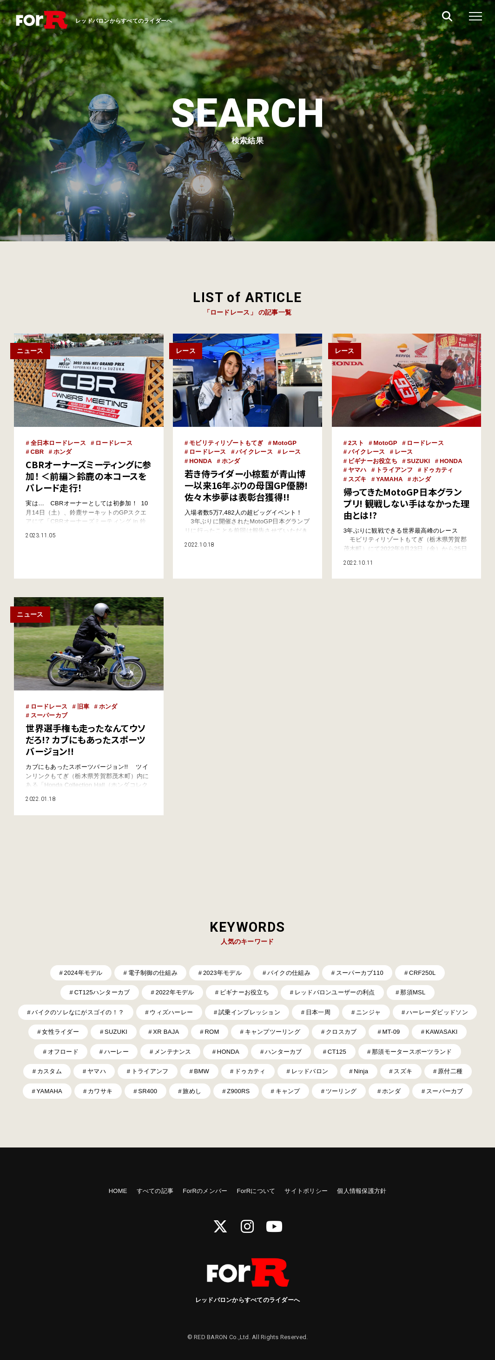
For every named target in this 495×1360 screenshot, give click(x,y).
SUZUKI (418, 461)
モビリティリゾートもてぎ (226, 442)
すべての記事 (155, 1190)
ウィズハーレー (171, 1012)
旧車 (83, 706)
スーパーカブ (49, 715)
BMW (202, 1071)
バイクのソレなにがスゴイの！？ (78, 1012)
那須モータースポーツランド (412, 1051)
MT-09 (391, 1031)
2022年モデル (175, 992)
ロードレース (113, 442)
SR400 (147, 1091)
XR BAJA (166, 1031)
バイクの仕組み (288, 972)
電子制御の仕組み (153, 972)
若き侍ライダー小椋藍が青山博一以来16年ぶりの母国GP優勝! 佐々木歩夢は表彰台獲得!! (246, 485)
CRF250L (422, 972)
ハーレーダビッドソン (437, 1012)
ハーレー (116, 1051)
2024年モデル (83, 972)
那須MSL (412, 992)
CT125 (337, 1051)
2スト (356, 442)
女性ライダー (60, 1031)
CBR (37, 451)
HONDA (200, 461)
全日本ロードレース (58, 442)
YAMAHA (389, 479)
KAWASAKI (442, 1031)
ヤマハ (357, 469)
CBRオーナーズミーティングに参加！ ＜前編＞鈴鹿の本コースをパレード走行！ (88, 476)
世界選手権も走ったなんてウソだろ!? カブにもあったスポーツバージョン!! (85, 740)
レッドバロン (310, 1071)
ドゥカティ (437, 469)
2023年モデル (222, 972)
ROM (212, 1031)
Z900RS (238, 1091)
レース (291, 451)
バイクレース (254, 451)
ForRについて (256, 1190)
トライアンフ (394, 469)
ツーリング (341, 1091)
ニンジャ (368, 1012)
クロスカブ (341, 1031)
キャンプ (288, 1091)
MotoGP (285, 442)
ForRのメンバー (205, 1190)
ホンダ (62, 451)
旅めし (192, 1091)
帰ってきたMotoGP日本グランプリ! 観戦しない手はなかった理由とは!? (406, 503)
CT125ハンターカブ (102, 992)
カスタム (49, 1071)
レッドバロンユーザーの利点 (335, 992)
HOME (118, 1190)
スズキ (357, 479)
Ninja (361, 1071)
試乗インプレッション (249, 1012)
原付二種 (450, 1071)
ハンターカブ (283, 1051)
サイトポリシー (306, 1190)
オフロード (63, 1051)
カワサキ (100, 1091)
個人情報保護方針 (361, 1190)
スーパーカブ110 (359, 972)
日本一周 (318, 1012)
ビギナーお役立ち (372, 461)
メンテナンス (172, 1051)
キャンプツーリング (272, 1031)
